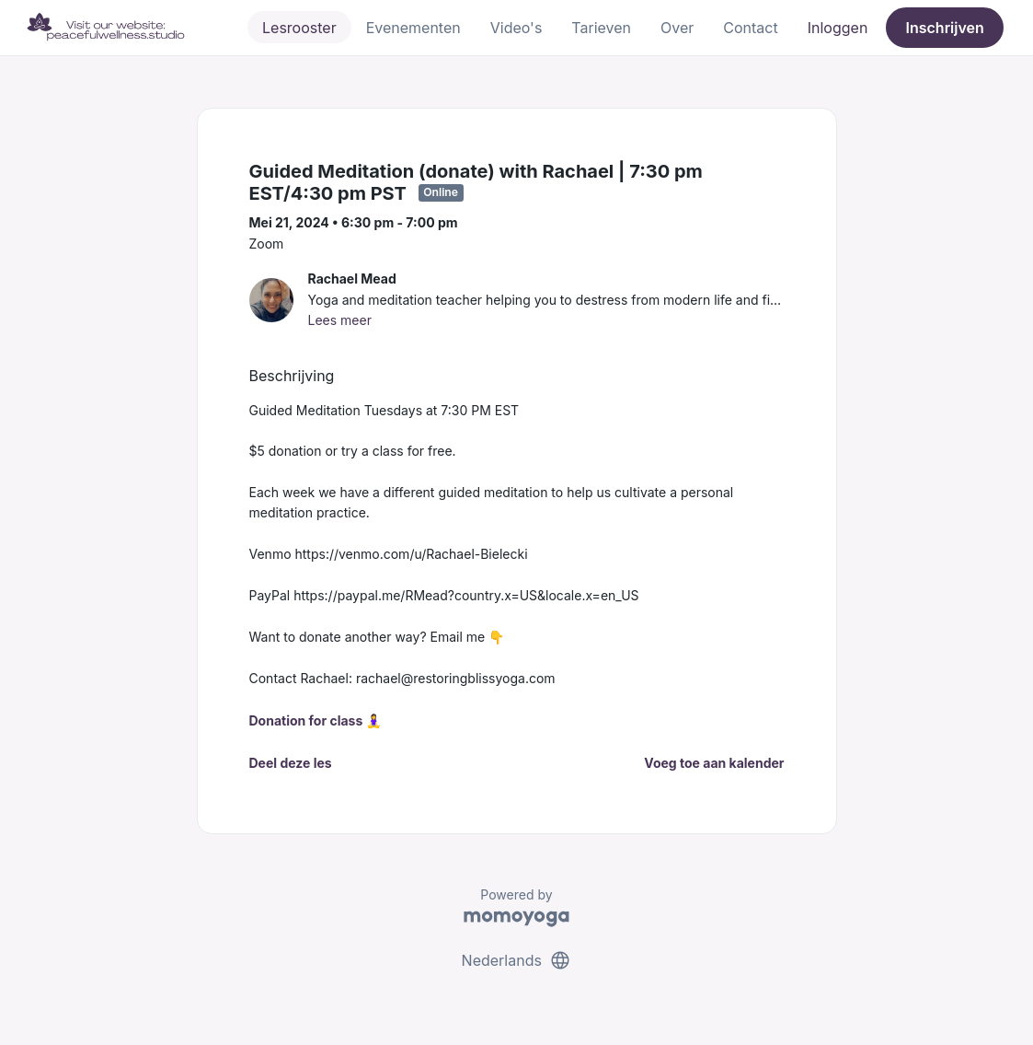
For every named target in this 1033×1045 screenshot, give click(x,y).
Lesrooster (299, 27)
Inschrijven (945, 27)
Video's (516, 27)
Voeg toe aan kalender (714, 763)
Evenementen (413, 27)
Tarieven (601, 27)
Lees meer (340, 320)
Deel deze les (290, 763)
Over (677, 27)
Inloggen (838, 27)
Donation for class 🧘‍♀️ (316, 720)
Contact (750, 27)
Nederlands (517, 960)
